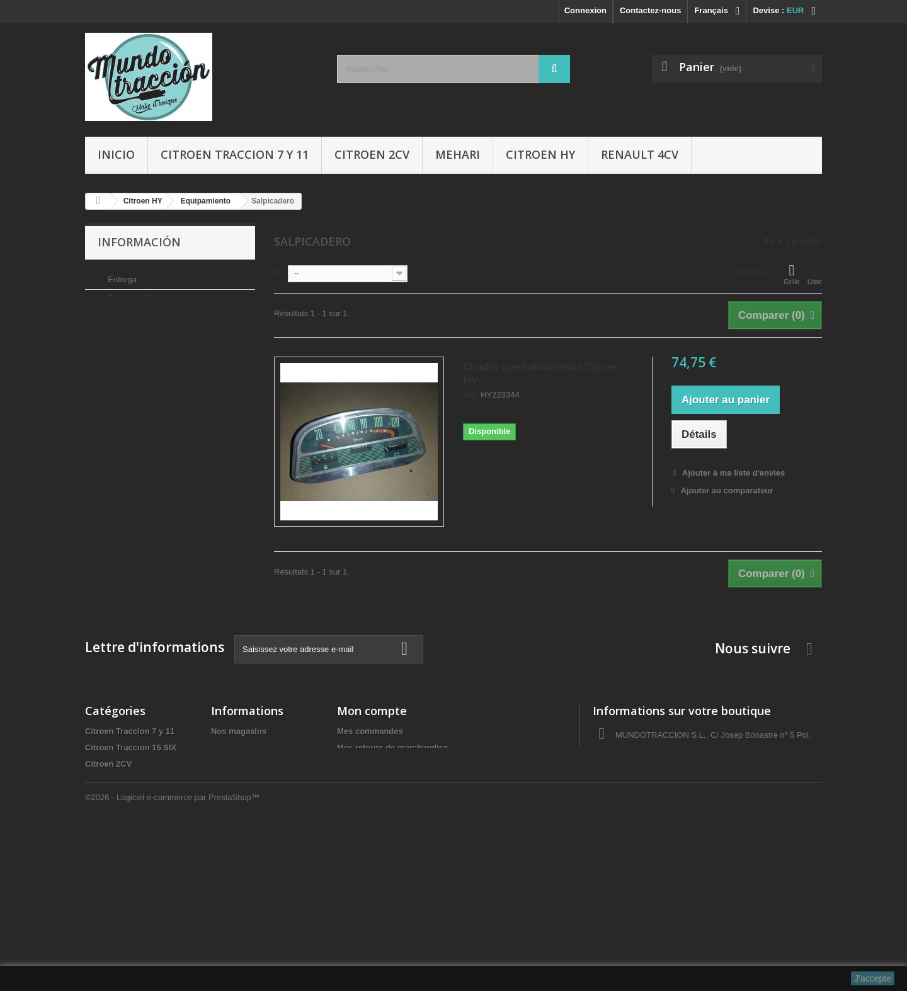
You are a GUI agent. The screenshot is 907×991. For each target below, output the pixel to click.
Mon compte (372, 710)
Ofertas (99, 895)
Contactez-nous (651, 10)
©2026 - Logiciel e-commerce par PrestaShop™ (172, 956)
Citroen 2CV (371, 154)
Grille (792, 274)
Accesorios (107, 846)
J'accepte (872, 978)
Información (139, 241)
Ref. (471, 395)
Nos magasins (133, 370)
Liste (814, 274)
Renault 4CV (639, 154)
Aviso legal (126, 294)
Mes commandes (370, 731)
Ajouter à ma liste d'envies (732, 473)
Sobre (118, 332)
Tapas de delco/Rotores (131, 911)
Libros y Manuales (120, 862)
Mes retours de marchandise (392, 747)
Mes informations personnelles (397, 796)
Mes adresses (364, 780)
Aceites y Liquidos (121, 878)
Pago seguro (130, 351)
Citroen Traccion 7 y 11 (235, 154)
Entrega (121, 275)
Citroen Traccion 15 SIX (130, 747)
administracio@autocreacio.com (704, 800)
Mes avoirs (358, 764)
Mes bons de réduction (381, 813)
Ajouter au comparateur (727, 490)
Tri (279, 272)
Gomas (99, 829)
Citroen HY (540, 154)
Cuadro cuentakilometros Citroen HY (541, 374)
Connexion (585, 10)
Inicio (116, 154)
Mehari (457, 154)
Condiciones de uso (143, 313)
